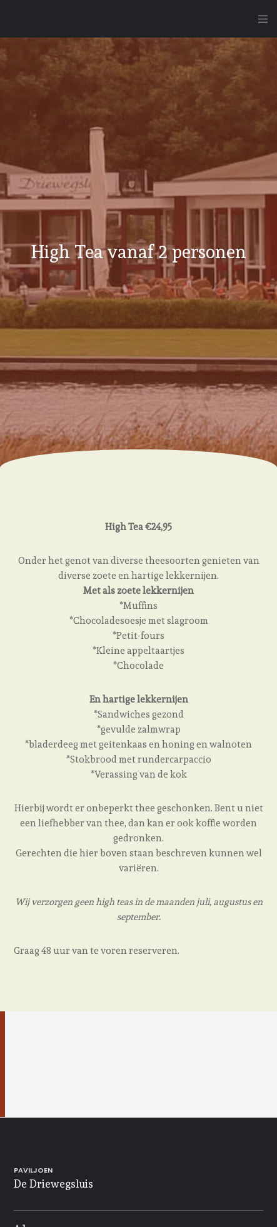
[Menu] (259, 19)
